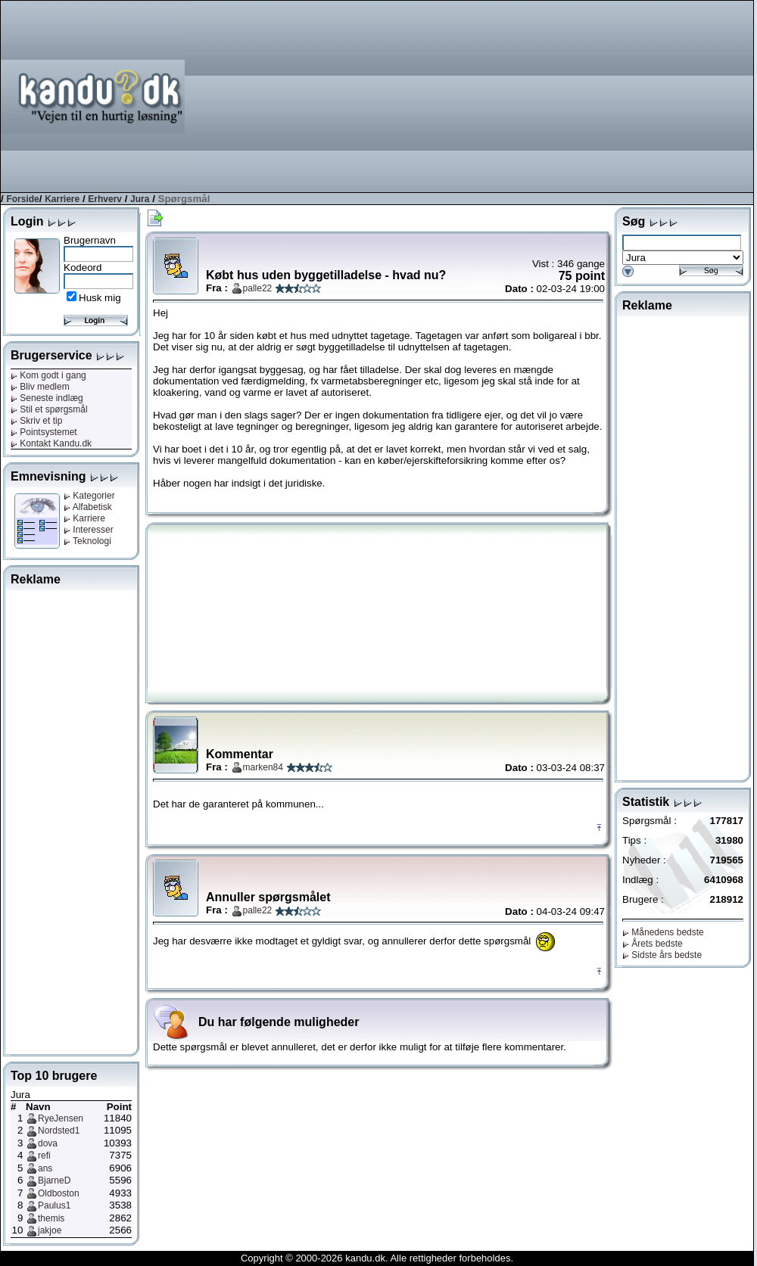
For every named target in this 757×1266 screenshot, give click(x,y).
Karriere (62, 199)
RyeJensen (60, 1118)
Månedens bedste (663, 932)
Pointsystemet (44, 432)
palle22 (258, 288)
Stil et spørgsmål (49, 409)
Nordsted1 (58, 1130)
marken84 (263, 767)
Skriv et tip (36, 420)
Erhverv (105, 199)
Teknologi (87, 541)
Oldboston (58, 1193)
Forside (22, 199)
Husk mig (100, 297)
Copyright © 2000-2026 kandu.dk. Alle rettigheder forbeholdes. (377, 1258)
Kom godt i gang (48, 375)
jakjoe (49, 1230)
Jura (139, 199)
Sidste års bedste (662, 955)
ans (45, 1168)
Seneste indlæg (47, 398)
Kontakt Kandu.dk (51, 443)
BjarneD (54, 1180)
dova (48, 1143)
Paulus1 (54, 1205)
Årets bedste (652, 943)
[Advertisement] (643, 95)
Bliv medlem (40, 386)
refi (44, 1155)
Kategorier (89, 495)
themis (51, 1218)
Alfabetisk (88, 507)
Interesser (89, 529)
